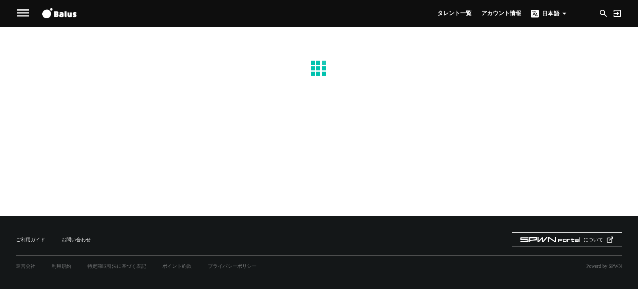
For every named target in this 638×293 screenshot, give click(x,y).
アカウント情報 (501, 13)
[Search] (603, 12)
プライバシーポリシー (232, 266)
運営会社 (25, 266)
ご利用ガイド (30, 239)
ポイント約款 (177, 266)
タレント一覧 (454, 13)
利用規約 (61, 266)
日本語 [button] (550, 13)
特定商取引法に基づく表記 (116, 266)
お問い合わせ (76, 239)
